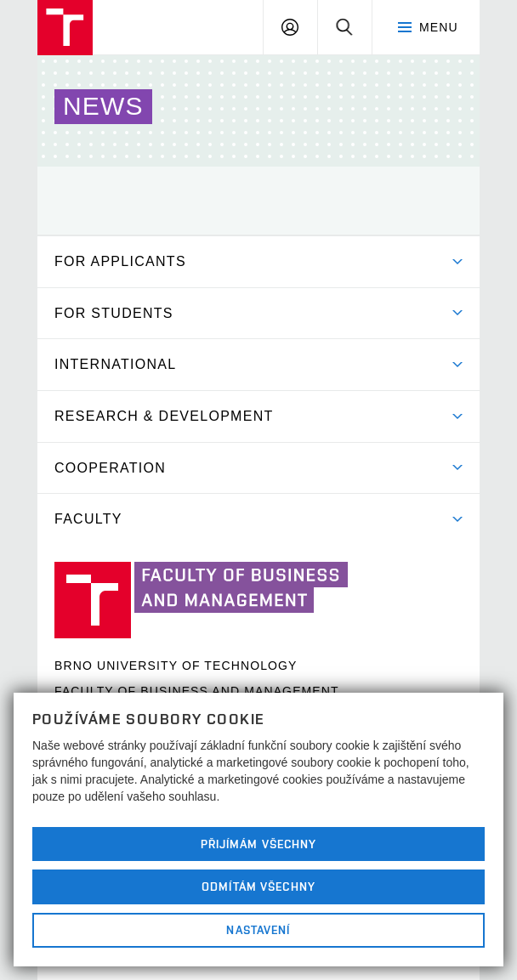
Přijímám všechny (259, 844)
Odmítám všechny (258, 886)
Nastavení (258, 930)
